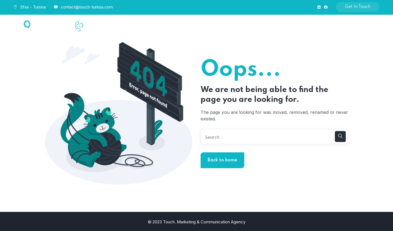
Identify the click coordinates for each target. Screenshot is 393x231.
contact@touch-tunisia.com (87, 7)
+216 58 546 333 (105, 32)
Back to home (222, 160)
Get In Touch (357, 7)
